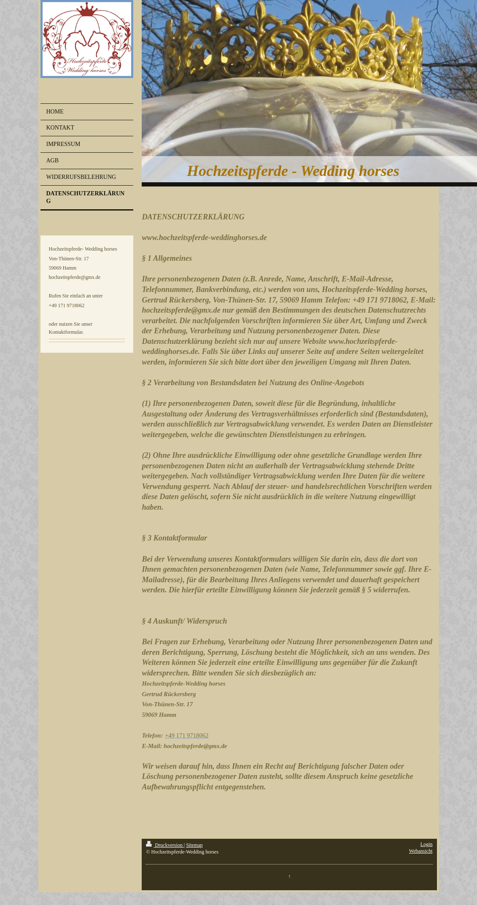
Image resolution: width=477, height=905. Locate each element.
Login (426, 844)
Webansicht (421, 851)
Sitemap (194, 845)
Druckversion (164, 845)
